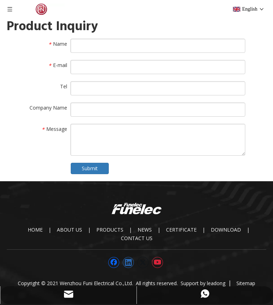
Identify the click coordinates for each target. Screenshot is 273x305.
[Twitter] (143, 262)
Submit (90, 168)
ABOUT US (69, 229)
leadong (216, 283)
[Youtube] (157, 262)
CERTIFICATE (181, 229)
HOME (35, 229)
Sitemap (245, 283)
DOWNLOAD (226, 229)
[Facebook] (113, 262)
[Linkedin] (128, 262)
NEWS (145, 229)
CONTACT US (136, 238)
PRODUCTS (109, 229)
